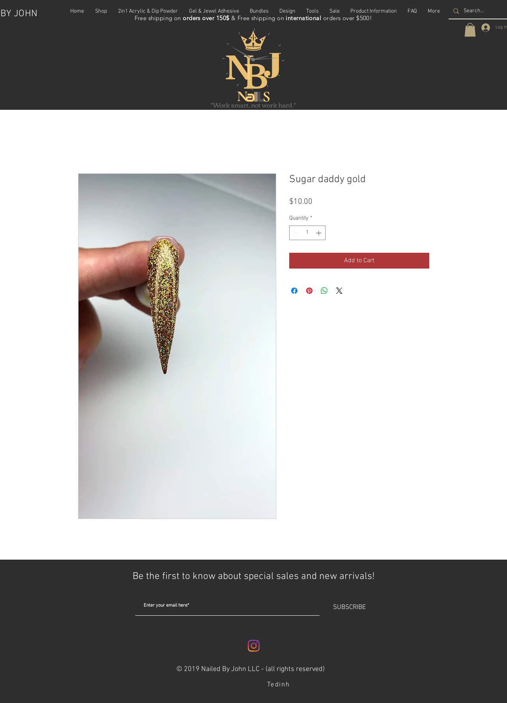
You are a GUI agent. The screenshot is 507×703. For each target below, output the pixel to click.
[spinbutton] (307, 233)
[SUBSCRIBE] (350, 608)
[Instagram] (254, 646)
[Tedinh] (279, 684)
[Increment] (319, 233)
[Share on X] (339, 290)
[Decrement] (295, 233)
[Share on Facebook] (294, 290)
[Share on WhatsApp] (324, 290)
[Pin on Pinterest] (309, 290)
